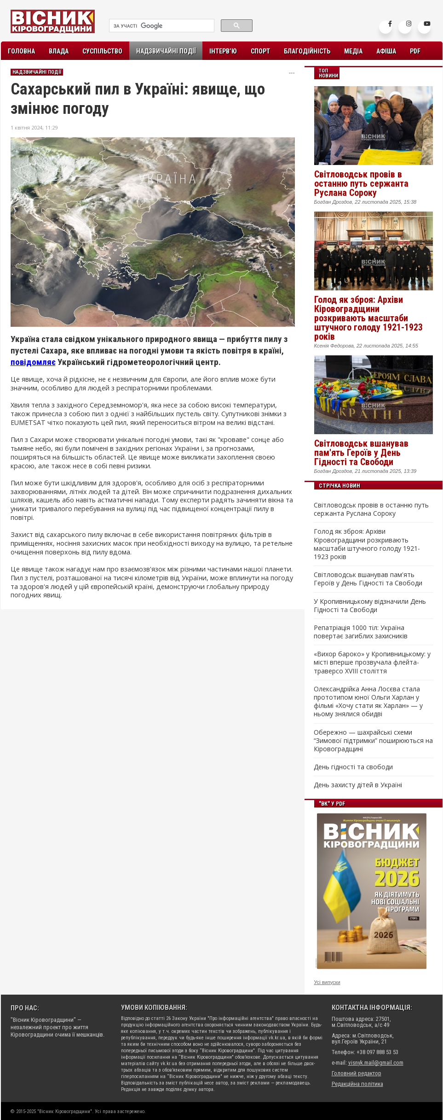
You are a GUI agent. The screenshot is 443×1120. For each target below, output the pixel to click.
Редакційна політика (357, 1083)
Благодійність (307, 51)
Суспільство (102, 51)
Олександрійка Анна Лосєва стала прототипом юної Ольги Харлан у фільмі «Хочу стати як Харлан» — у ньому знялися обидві (368, 702)
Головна (21, 51)
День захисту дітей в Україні (358, 785)
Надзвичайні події (166, 51)
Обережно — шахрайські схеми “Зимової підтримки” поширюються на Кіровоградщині (373, 740)
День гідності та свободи (353, 767)
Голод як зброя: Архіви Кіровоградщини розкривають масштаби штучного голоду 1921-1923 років (368, 318)
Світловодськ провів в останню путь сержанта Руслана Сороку (361, 183)
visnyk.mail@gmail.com (375, 1062)
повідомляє (33, 362)
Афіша (386, 51)
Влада (59, 51)
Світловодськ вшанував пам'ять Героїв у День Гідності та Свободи (361, 452)
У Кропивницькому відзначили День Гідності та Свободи (370, 605)
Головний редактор (356, 1073)
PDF (415, 51)
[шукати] (161, 26)
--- (292, 72)
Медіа (353, 51)
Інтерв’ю (223, 51)
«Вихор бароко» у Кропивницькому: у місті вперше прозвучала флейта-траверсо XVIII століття (372, 662)
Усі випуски (327, 982)
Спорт (260, 51)
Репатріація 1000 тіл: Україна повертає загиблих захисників (361, 632)
